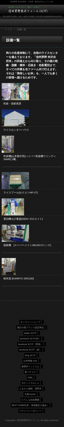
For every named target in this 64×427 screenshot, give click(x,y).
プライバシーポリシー (30, 411)
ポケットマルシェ (30, 383)
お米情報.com (30, 361)
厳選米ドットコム (30, 366)
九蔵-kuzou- (30, 394)
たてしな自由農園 (30, 399)
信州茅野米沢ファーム (30, 10)
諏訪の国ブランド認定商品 (30, 327)
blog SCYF (30, 355)
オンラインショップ (30, 322)
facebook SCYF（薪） (30, 349)
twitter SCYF (30, 333)
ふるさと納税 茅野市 (30, 388)
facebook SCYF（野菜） (30, 344)
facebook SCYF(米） (30, 338)
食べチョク (30, 372)
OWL (30, 377)
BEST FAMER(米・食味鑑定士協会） (30, 405)
